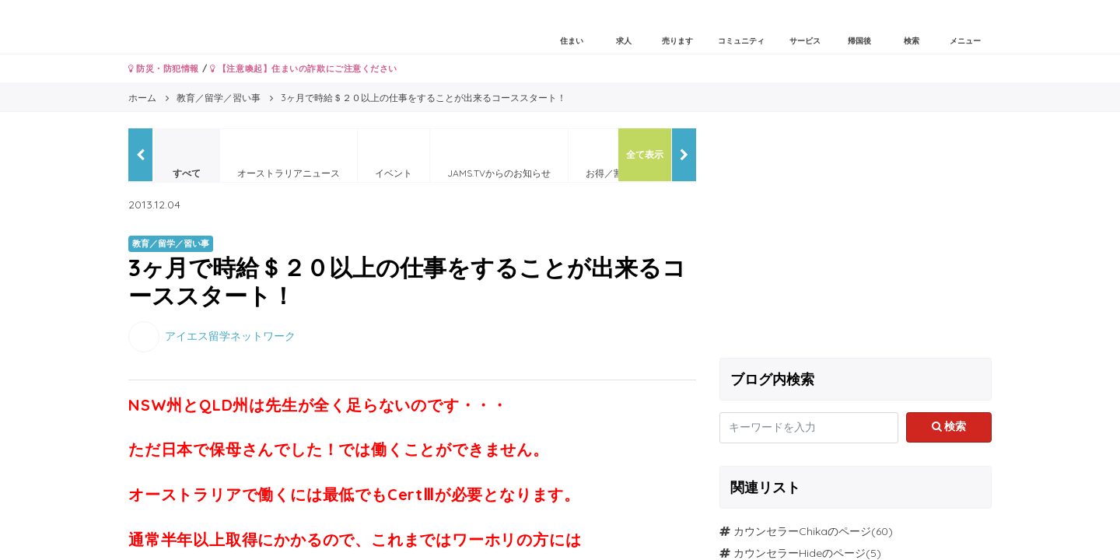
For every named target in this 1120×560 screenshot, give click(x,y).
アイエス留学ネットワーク (230, 335)
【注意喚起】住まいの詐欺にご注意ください (303, 68)
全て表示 (644, 154)
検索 (949, 426)
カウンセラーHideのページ (799, 553)
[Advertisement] (855, 237)
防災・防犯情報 (163, 68)
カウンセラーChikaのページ (802, 531)
